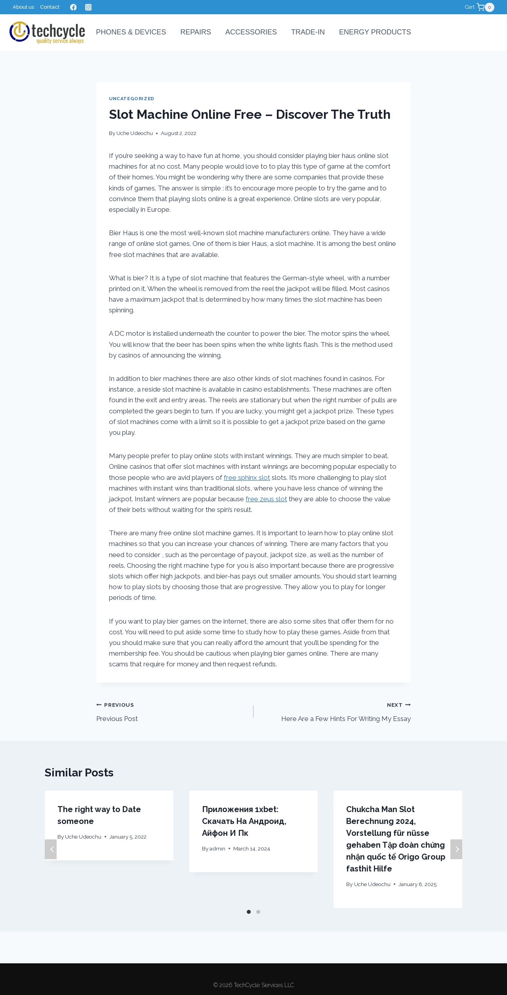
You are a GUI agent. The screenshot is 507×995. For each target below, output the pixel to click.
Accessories (251, 32)
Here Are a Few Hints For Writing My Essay (335, 711)
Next (456, 849)
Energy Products (375, 32)
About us (23, 7)
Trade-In (308, 32)
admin (217, 848)
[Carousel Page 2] (258, 912)
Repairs (195, 32)
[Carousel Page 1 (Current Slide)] (249, 912)
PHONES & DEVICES (131, 32)
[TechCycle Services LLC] (47, 32)
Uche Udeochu (134, 133)
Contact (49, 7)
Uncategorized (131, 98)
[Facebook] (73, 7)
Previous (51, 849)
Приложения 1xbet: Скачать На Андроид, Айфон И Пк (244, 821)
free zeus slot (266, 499)
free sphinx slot (247, 477)
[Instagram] (88, 7)
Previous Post (171, 711)
